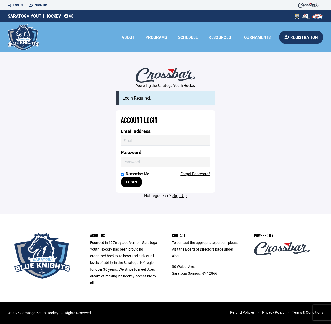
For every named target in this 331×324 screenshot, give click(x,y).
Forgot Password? (195, 173)
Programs (156, 37)
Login (131, 181)
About (128, 37)
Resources (220, 37)
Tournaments (256, 37)
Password (131, 152)
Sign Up (38, 5)
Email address (136, 131)
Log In (15, 5)
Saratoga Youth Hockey (34, 16)
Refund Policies (242, 312)
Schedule (188, 37)
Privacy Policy (273, 312)
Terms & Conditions (307, 312)
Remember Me (135, 173)
